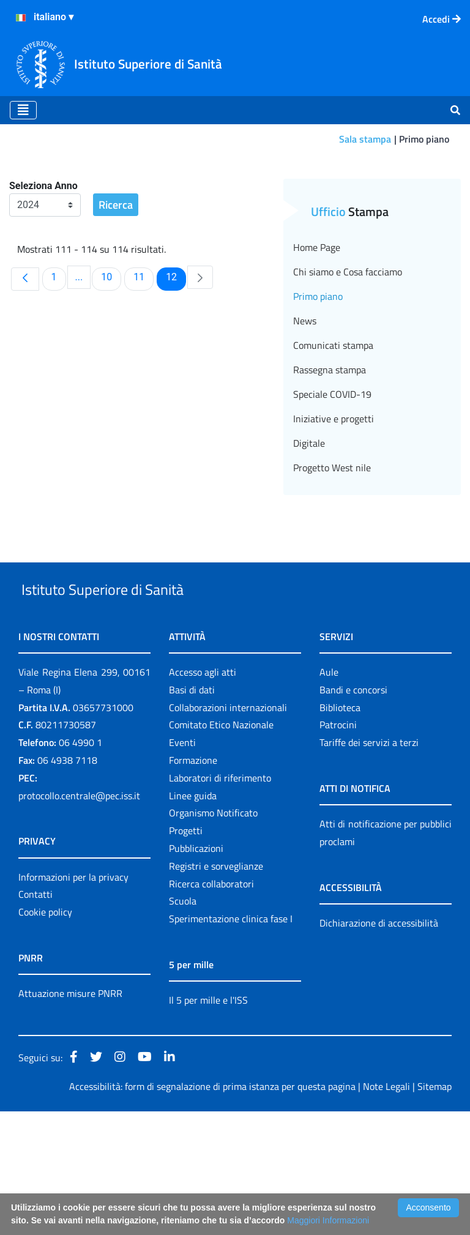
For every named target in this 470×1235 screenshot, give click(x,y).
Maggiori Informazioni (328, 1220)
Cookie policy (45, 1036)
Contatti (35, 1018)
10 (110, 372)
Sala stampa (365, 139)
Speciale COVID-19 (332, 489)
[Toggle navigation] (23, 110)
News (304, 416)
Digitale (309, 538)
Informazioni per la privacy (73, 1000)
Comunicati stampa (333, 440)
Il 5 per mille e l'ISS (208, 1124)
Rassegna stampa (329, 465)
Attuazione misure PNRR (70, 1117)
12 (175, 372)
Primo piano (318, 391)
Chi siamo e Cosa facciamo (347, 367)
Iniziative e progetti (333, 514)
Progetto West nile (332, 563)
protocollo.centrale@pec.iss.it (79, 919)
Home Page (316, 342)
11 (143, 372)
